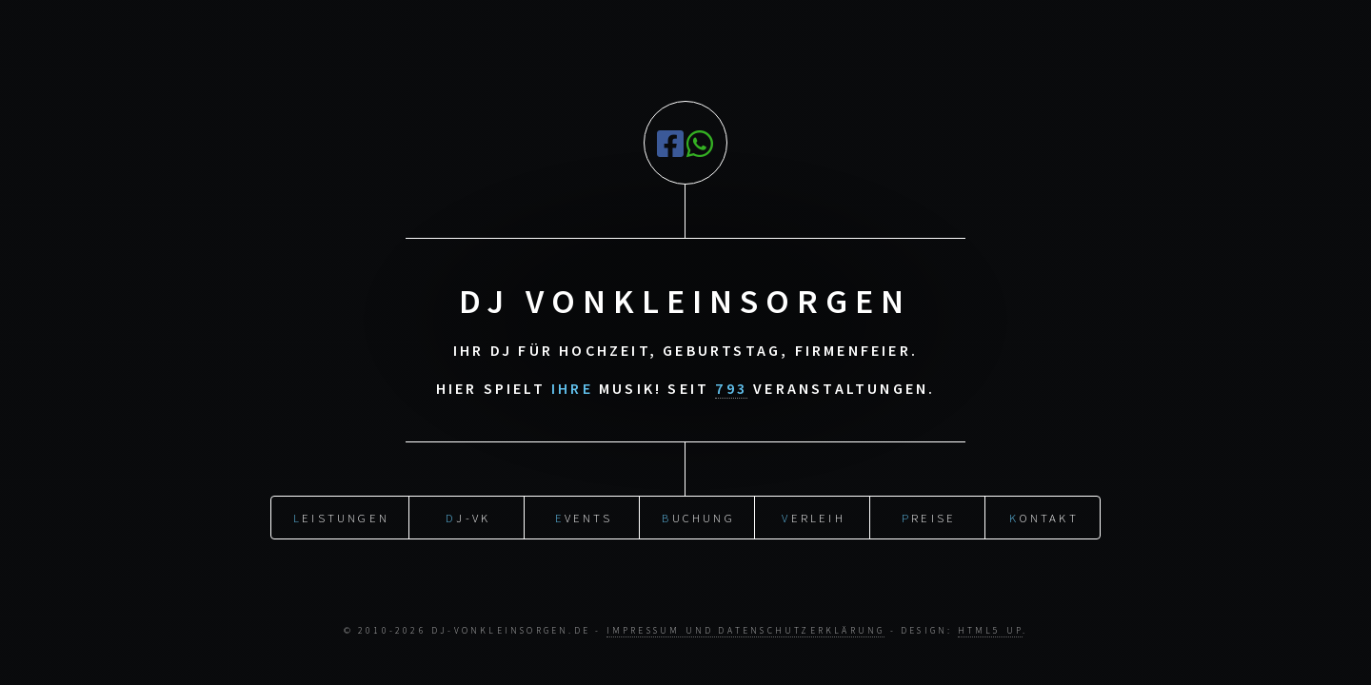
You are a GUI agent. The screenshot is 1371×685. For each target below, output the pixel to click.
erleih (813, 514)
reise (929, 514)
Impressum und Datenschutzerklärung (745, 630)
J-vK (468, 514)
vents (583, 514)
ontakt (1043, 514)
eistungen (341, 514)
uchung (698, 514)
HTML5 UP (990, 630)
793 (731, 388)
